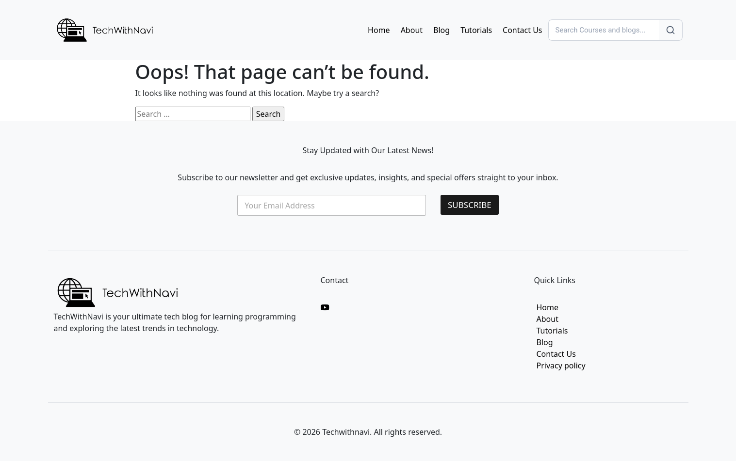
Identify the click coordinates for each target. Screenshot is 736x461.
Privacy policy (561, 365)
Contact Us (522, 30)
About (412, 30)
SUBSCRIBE (469, 204)
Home (379, 30)
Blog (441, 30)
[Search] (603, 30)
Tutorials (476, 30)
